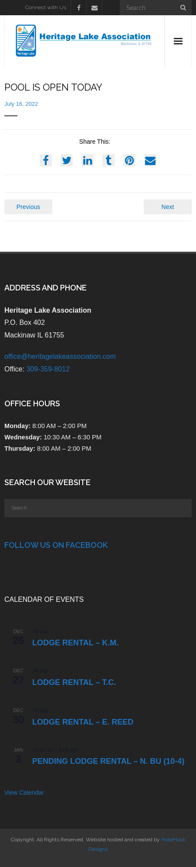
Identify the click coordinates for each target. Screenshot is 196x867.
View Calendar (24, 792)
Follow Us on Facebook (56, 545)
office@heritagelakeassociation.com (60, 356)
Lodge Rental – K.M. (75, 642)
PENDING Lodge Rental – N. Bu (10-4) (108, 761)
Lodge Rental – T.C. (74, 682)
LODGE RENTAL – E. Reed (82, 722)
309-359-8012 (48, 369)
